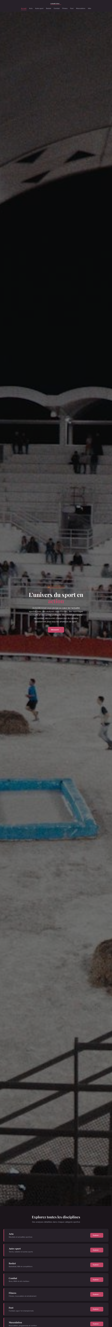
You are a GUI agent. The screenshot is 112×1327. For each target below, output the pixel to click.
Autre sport (39, 8)
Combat (57, 8)
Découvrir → (56, 630)
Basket (48, 8)
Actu (30, 8)
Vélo (89, 8)
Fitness (65, 8)
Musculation (80, 8)
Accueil (23, 8)
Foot (72, 8)
